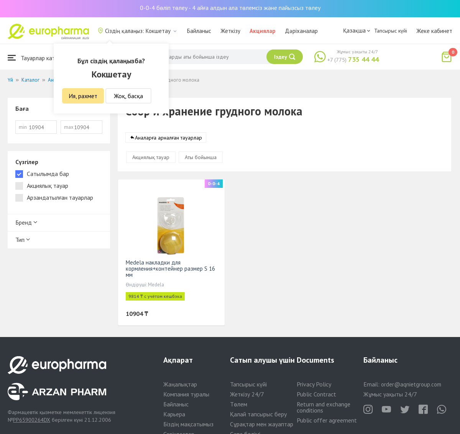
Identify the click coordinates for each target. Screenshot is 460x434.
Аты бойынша (201, 157)
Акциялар (263, 31)
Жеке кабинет (434, 31)
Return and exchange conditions (323, 407)
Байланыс (199, 31)
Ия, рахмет (83, 96)
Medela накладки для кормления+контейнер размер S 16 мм (170, 268)
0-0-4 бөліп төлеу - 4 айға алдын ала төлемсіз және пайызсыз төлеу (230, 8)
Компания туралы (186, 394)
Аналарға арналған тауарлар (168, 137)
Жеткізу (230, 31)
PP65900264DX (31, 419)
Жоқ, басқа (128, 96)
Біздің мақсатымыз (188, 424)
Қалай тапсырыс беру (258, 414)
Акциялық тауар (150, 157)
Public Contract (316, 394)
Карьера (174, 414)
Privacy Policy (314, 384)
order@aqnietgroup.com (411, 384)
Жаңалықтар (180, 384)
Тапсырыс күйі (390, 30)
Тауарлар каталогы (39, 58)
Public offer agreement (327, 420)
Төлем (238, 404)
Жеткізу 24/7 (247, 394)
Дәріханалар (301, 31)
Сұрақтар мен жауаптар (261, 424)
